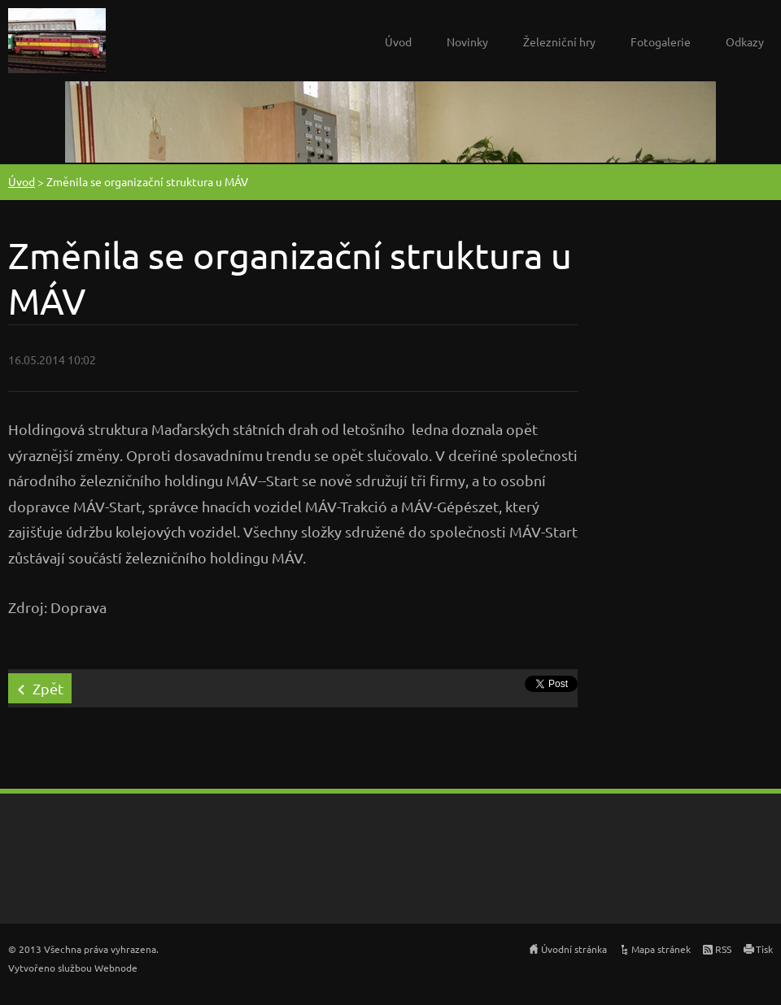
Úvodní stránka (574, 948)
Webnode (115, 967)
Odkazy (745, 41)
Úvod (398, 41)
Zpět (48, 688)
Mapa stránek (661, 948)
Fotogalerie (660, 41)
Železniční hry (559, 41)
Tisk (764, 948)
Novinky (467, 41)
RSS (723, 948)
